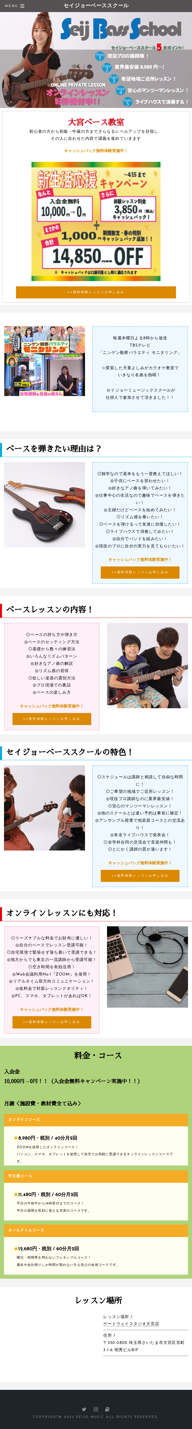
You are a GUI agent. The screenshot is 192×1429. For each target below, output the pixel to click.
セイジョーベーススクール (96, 6)
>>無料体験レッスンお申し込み (96, 292)
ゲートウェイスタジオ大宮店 (131, 1324)
